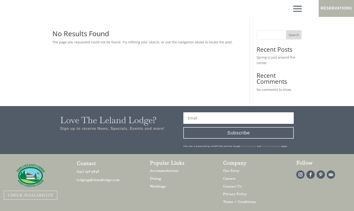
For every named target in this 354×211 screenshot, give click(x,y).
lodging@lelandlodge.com (98, 180)
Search (294, 35)
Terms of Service (271, 146)
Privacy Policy (248, 146)
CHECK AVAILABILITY (30, 195)
